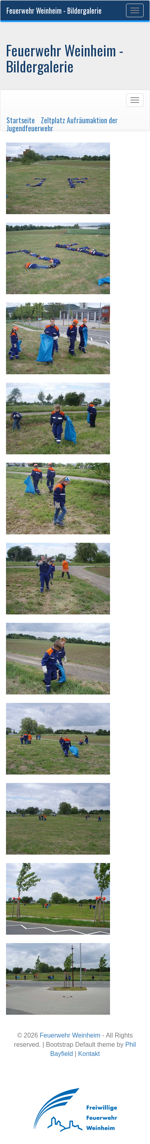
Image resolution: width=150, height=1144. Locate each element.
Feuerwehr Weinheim (70, 1035)
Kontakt (89, 1053)
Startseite (20, 120)
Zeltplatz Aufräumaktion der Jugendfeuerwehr (62, 124)
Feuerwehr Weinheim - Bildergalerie (54, 10)
